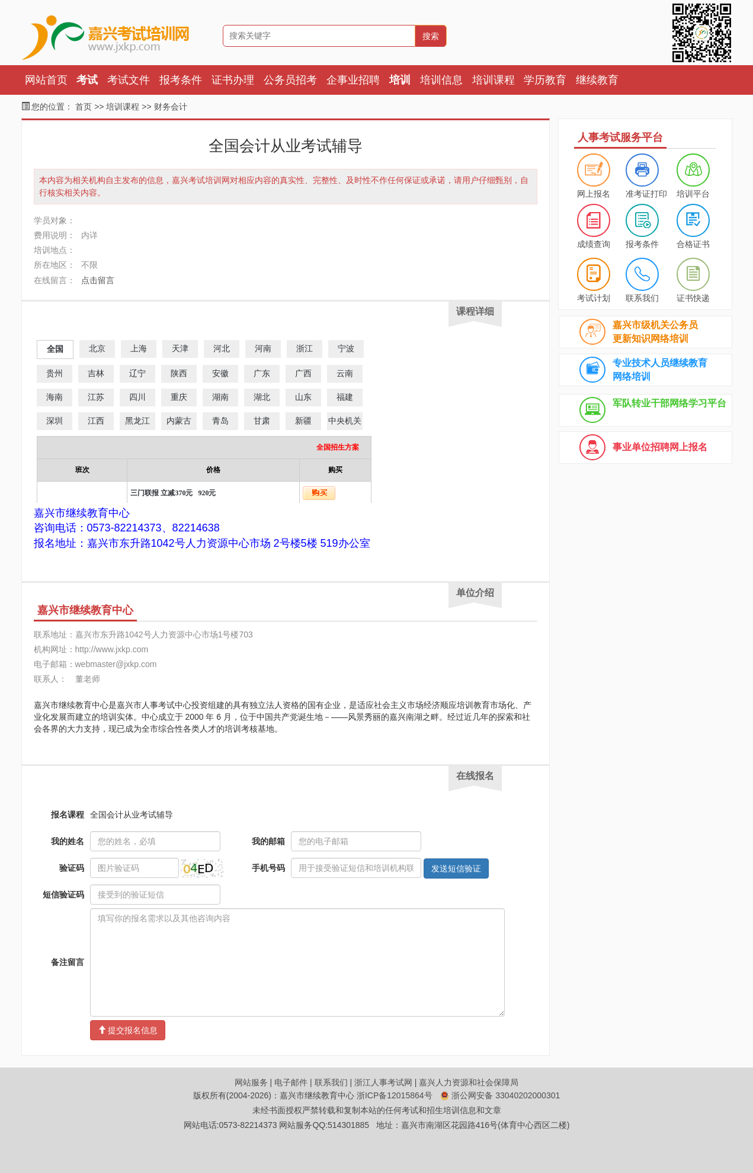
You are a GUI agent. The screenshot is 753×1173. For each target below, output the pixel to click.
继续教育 (597, 80)
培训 (400, 80)
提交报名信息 (128, 1030)
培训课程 (493, 80)
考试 (87, 80)
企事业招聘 (353, 80)
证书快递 (693, 298)
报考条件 (180, 80)
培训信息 (441, 80)
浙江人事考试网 (383, 1082)
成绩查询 (593, 244)
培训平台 (693, 193)
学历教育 (545, 80)
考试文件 (128, 80)
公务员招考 (290, 80)
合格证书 (693, 244)
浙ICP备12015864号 (394, 1095)
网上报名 (593, 193)
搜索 (430, 36)
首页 (83, 106)
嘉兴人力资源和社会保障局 (468, 1082)
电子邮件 (290, 1082)
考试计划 (593, 298)
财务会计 (170, 106)
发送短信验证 (456, 868)
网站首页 (46, 80)
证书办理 (233, 80)
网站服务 (251, 1082)
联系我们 (642, 298)
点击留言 (97, 280)
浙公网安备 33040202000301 (500, 1095)
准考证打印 (646, 193)
